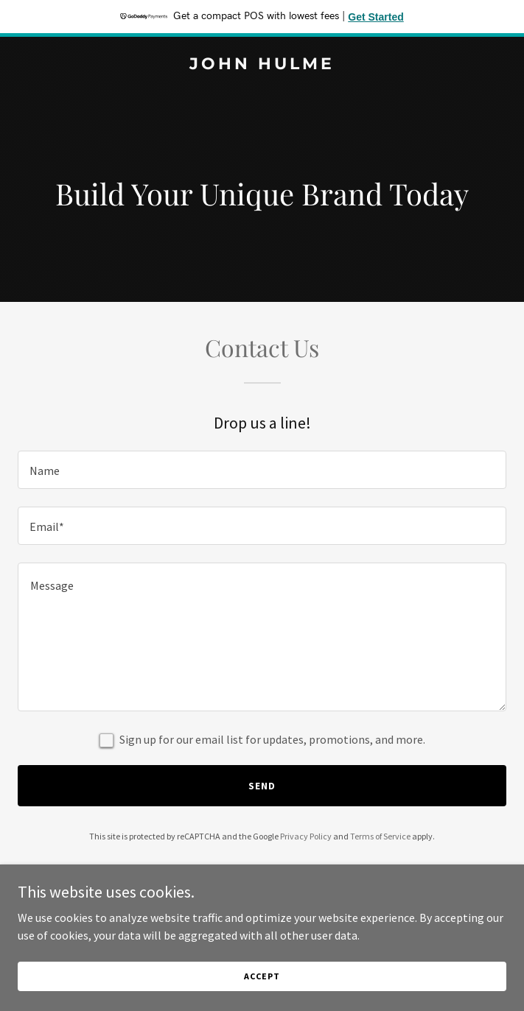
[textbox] (262, 470)
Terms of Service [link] (380, 836)
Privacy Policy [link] (306, 836)
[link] (262, 64)
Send (262, 785)
